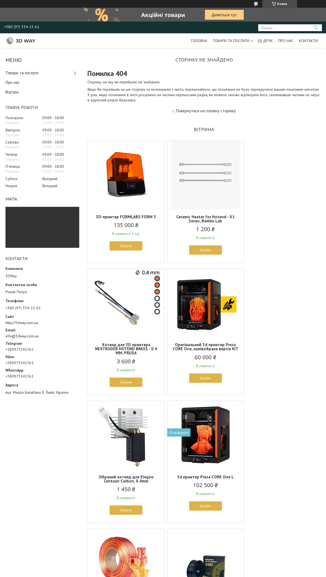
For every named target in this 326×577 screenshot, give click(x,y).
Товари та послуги (231, 40)
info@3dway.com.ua (22, 336)
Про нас (285, 40)
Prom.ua (189, 562)
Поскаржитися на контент (147, 572)
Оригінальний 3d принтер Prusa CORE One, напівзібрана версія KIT (125, 351)
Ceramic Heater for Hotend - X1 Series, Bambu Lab (204, 219)
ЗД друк (265, 40)
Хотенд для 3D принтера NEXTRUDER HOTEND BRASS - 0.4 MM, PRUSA (282, 221)
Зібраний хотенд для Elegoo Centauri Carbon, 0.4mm (204, 351)
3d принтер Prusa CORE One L (282, 349)
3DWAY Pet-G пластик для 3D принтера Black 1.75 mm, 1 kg (203, 479)
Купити (125, 245)
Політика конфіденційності (190, 572)
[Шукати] (316, 27)
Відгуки (12, 92)
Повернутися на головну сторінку (206, 110)
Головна (199, 40)
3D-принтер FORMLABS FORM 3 (125, 217)
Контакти (308, 40)
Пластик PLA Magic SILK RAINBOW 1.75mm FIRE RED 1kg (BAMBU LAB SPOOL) (125, 481)
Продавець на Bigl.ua (163, 567)
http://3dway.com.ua (21, 322)
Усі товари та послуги (202, 540)
